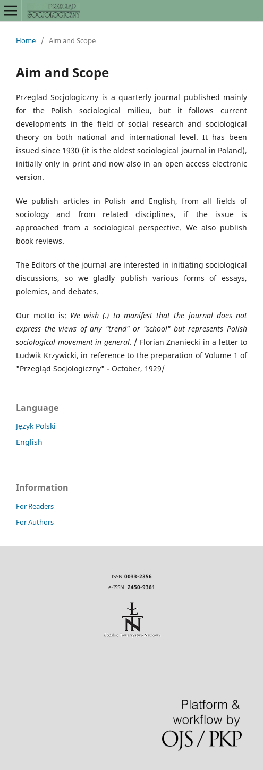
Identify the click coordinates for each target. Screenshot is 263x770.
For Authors (35, 522)
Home (26, 40)
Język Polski (36, 426)
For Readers (35, 506)
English (29, 442)
